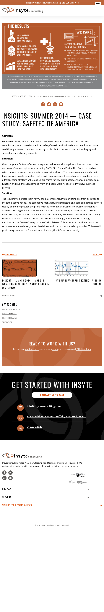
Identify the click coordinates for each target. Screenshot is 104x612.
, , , (56, 416)
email (55, 348)
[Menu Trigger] (98, 5)
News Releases (60, 96)
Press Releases (75, 96)
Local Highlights (45, 96)
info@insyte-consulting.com (44, 406)
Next (97, 254)
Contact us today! (52, 395)
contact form (32, 348)
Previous (9, 254)
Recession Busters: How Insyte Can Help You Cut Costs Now (52, 2)
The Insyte (87, 96)
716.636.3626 (83, 348)
